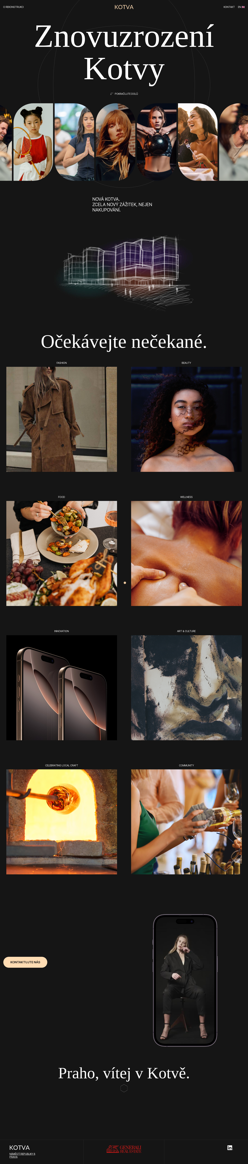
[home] (124, 7)
